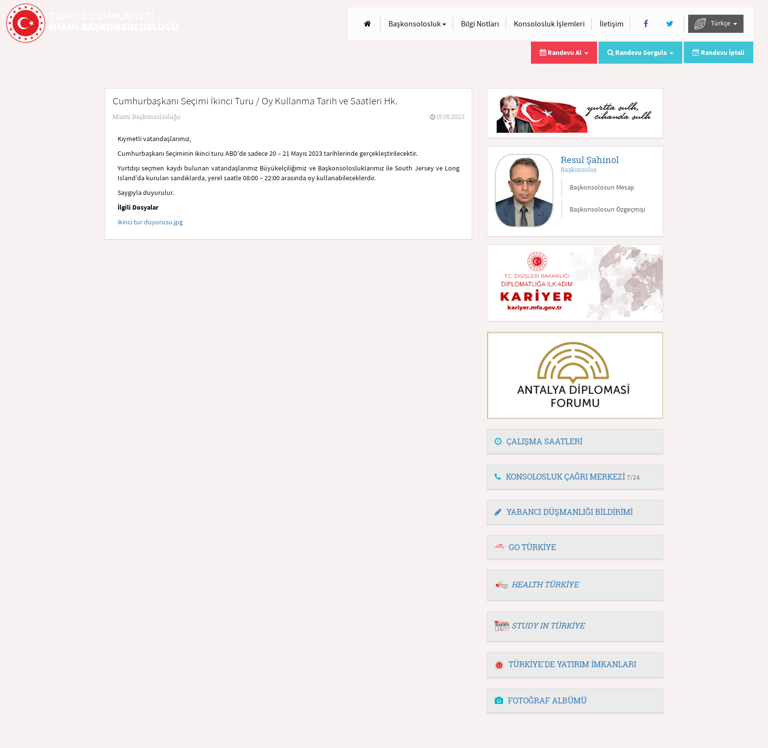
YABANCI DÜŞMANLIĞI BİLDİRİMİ (564, 512)
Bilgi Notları (480, 23)
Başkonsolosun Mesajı (602, 187)
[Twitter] (669, 24)
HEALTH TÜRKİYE (544, 584)
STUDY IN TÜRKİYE (547, 625)
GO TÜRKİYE (532, 547)
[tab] (575, 442)
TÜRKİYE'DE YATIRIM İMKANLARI (565, 664)
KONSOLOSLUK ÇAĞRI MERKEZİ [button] (567, 476)
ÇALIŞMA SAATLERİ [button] (538, 441)
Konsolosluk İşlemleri (549, 23)
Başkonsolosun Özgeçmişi (607, 209)
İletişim (612, 23)
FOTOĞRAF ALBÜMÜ (541, 700)
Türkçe (716, 23)
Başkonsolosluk (417, 23)
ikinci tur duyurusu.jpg (150, 221)
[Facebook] (645, 24)
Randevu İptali (718, 52)
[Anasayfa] (368, 24)
